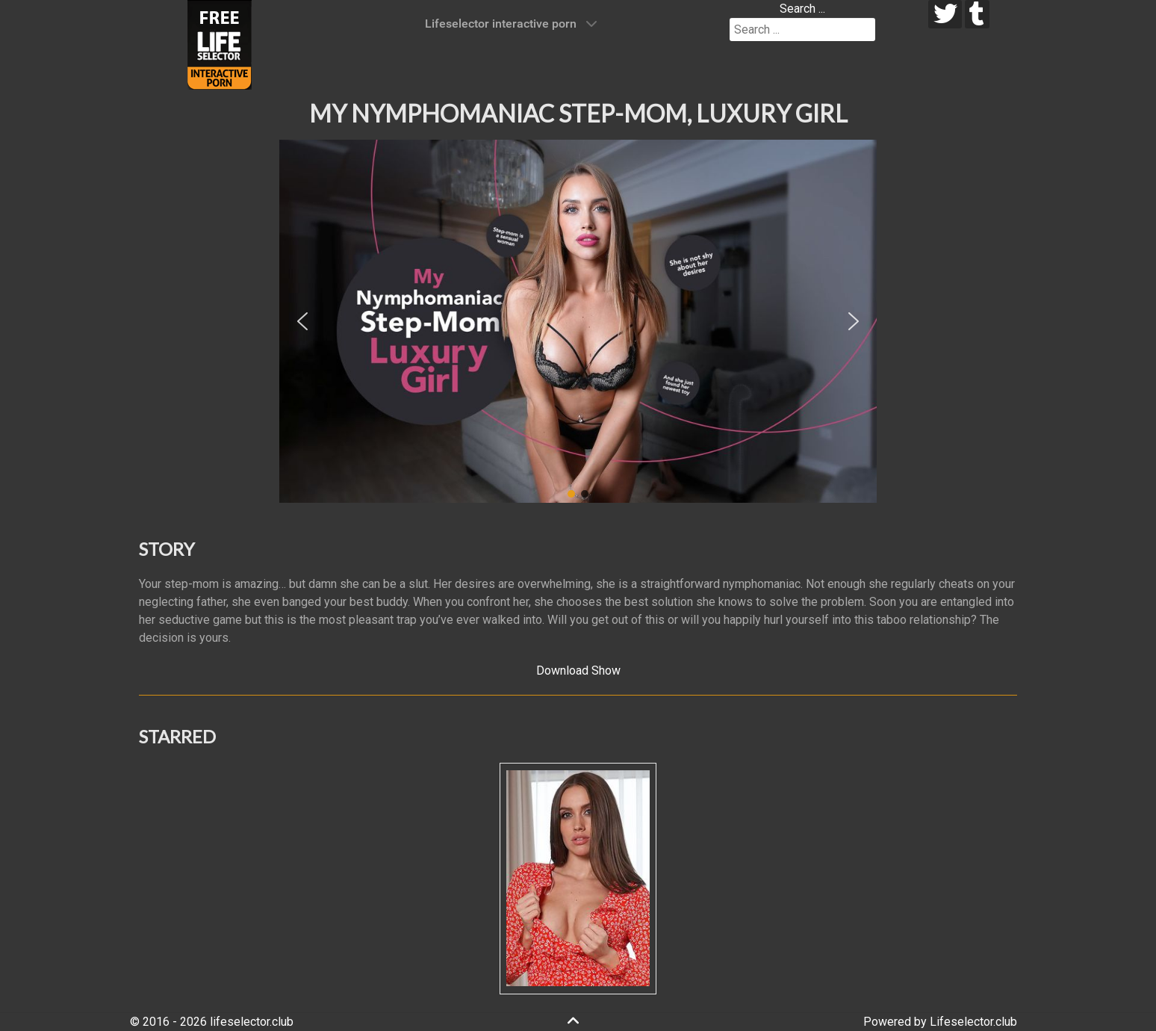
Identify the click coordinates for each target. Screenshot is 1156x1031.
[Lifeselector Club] (219, 44)
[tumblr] (977, 14)
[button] (302, 321)
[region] (578, 321)
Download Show (578, 670)
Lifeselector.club (973, 1022)
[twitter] (945, 14)
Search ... (802, 8)
